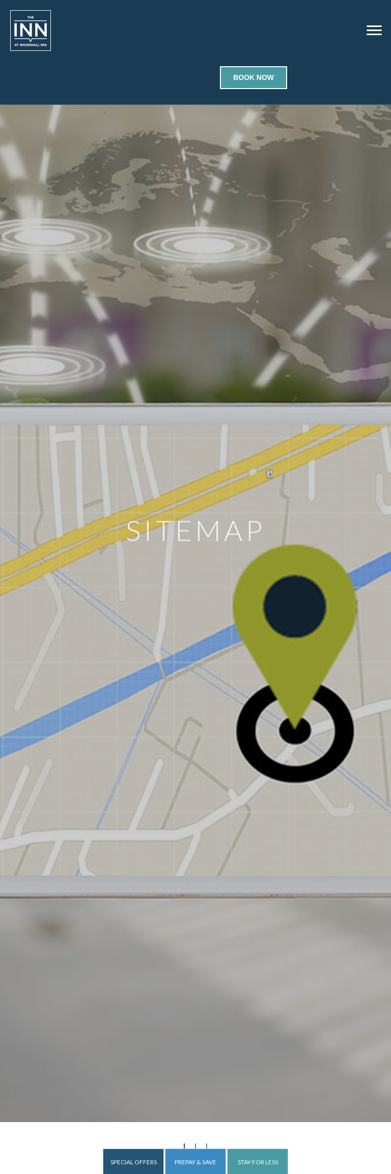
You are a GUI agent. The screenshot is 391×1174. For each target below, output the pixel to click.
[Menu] (374, 30)
